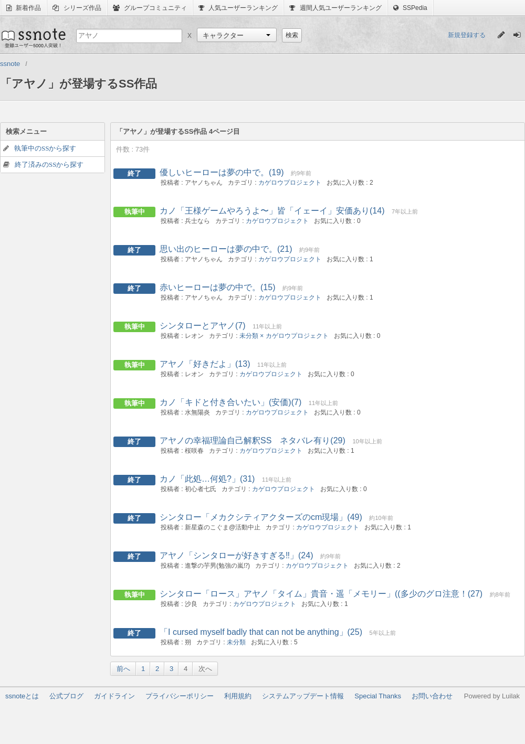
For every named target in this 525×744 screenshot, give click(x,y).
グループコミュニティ (150, 8)
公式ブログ (66, 696)
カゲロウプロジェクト (289, 182)
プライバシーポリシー (179, 696)
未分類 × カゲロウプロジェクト (284, 335)
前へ (123, 669)
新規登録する (467, 35)
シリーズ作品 (76, 8)
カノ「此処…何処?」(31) (207, 478)
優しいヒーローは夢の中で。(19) (222, 172)
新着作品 (23, 8)
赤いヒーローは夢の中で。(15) (217, 287)
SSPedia (410, 8)
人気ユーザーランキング (238, 8)
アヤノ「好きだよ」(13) (205, 363)
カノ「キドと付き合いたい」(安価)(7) (230, 402)
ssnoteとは (22, 696)
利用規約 (237, 696)
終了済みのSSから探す (49, 164)
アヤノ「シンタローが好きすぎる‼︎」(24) (236, 555)
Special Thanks (377, 696)
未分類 (236, 642)
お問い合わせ (432, 696)
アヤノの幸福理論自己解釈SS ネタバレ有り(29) (252, 440)
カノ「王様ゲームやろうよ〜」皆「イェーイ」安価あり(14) (272, 210)
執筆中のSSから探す (45, 148)
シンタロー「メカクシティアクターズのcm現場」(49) (261, 517)
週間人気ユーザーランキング (335, 8)
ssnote (33, 37)
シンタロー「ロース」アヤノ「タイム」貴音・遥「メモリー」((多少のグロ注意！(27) (321, 593)
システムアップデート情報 (303, 696)
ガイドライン (114, 696)
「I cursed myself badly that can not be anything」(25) (261, 632)
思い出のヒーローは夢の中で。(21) (226, 249)
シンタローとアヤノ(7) (203, 325)
